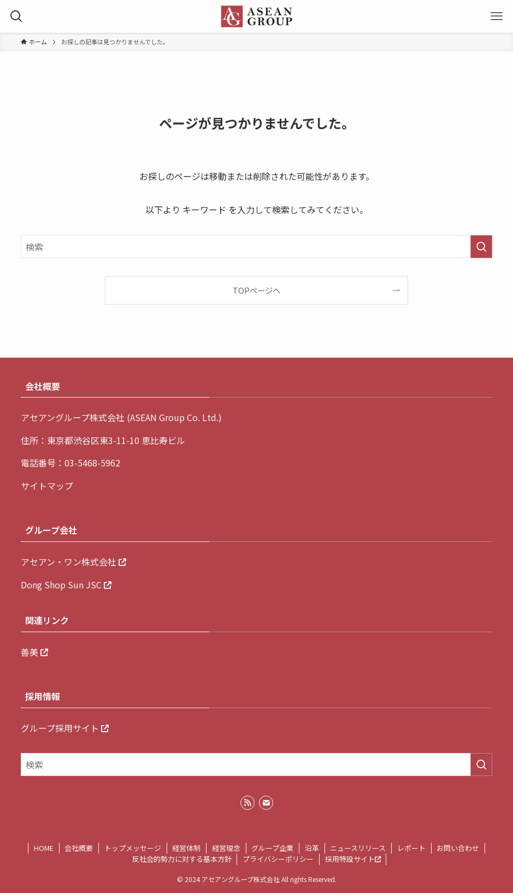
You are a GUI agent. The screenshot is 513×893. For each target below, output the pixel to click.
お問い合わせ (458, 848)
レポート (411, 848)
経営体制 (186, 848)
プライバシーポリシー (278, 859)
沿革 (312, 848)
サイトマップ (47, 485)
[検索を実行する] (481, 246)
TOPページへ (256, 290)
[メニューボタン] (496, 16)
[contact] (266, 803)
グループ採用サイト (60, 727)
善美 (29, 651)
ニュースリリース (358, 848)
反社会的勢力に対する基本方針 (182, 859)
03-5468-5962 (92, 462)
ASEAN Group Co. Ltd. (174, 417)
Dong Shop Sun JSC (61, 584)
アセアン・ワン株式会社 (68, 561)
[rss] (247, 803)
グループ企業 (272, 848)
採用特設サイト (353, 859)
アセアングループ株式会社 (73, 417)
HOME (44, 848)
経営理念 (226, 848)
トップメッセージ (132, 848)
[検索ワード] (257, 246)
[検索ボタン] (16, 16)
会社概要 (78, 848)
